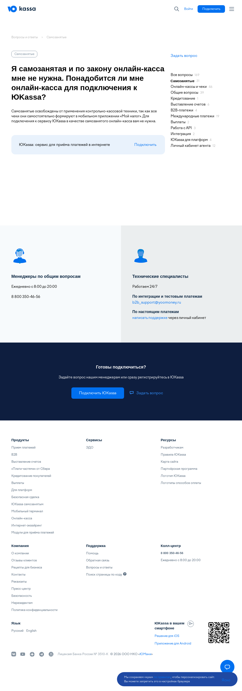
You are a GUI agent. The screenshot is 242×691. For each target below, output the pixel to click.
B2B (14, 454)
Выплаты (17, 483)
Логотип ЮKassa (173, 476)
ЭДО (89, 447)
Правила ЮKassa (173, 454)
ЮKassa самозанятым (27, 504)
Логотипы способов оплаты (181, 483)
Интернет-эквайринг (26, 525)
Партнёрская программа (179, 469)
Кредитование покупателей (31, 476)
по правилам (162, 677)
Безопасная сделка (25, 497)
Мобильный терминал (27, 511)
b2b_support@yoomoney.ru (156, 302)
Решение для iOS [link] (167, 636)
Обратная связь (97, 560)
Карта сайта (169, 461)
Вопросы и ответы (99, 567)
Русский (17, 630)
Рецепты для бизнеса (26, 567)
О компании (20, 553)
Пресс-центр (21, 588)
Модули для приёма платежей (32, 532)
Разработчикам (172, 447)
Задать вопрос (184, 55)
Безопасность (21, 596)
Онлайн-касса (21, 518)
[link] (188, 9)
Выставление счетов (26, 461)
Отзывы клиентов (24, 560)
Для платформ (21, 490)
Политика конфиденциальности (34, 610)
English (31, 630)
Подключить (145, 144)
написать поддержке (150, 318)
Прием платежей (23, 447)
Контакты (18, 574)
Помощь (92, 553)
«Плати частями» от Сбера (30, 469)
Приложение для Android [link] (173, 643)
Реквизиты (19, 581)
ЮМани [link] (145, 654)
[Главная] (22, 9)
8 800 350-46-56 (172, 553)
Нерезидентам (22, 603)
